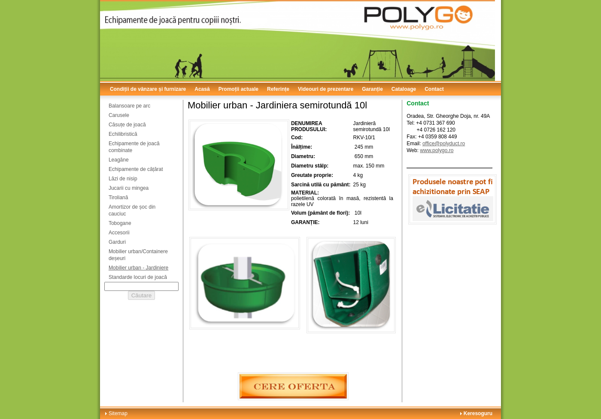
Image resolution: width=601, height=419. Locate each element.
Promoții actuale (238, 89)
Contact (434, 89)
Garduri (117, 242)
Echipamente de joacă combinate (134, 147)
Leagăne (119, 160)
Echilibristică (123, 134)
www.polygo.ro (436, 150)
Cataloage (404, 89)
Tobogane (120, 223)
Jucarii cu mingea (129, 188)
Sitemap (118, 413)
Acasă (201, 89)
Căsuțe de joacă (127, 125)
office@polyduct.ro (443, 144)
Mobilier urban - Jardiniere (138, 268)
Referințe (278, 89)
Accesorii (119, 233)
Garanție (372, 89)
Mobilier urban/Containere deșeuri (138, 254)
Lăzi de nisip (123, 179)
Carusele (119, 115)
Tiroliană (118, 198)
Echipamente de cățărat (136, 169)
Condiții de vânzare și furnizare (148, 89)
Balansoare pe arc (129, 106)
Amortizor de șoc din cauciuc (132, 210)
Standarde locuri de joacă (138, 277)
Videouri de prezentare (325, 89)
